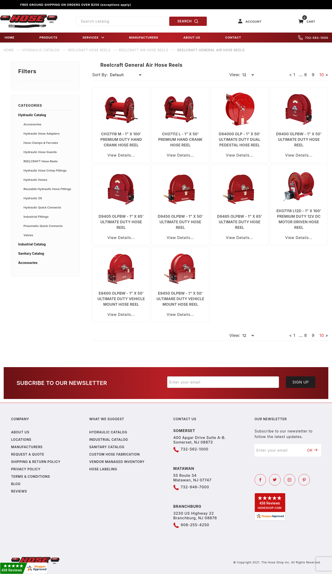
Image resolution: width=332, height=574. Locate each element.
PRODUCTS (48, 37)
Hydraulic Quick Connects (42, 207)
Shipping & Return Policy (35, 462)
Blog (16, 484)
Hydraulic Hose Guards (40, 152)
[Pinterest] (304, 480)
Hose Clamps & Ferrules (41, 143)
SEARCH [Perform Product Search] (188, 21)
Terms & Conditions (30, 476)
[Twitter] (275, 480)
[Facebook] (260, 480)
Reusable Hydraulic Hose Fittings (47, 189)
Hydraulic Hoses (35, 179)
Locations (21, 439)
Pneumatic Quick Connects (43, 226)
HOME (9, 37)
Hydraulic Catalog (32, 115)
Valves (28, 235)
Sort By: (100, 74)
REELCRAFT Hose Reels (41, 161)
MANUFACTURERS (143, 37)
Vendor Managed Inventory (117, 462)
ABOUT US (191, 37)
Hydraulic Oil (33, 198)
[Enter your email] (223, 382)
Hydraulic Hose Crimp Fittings (45, 170)
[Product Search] (121, 21)
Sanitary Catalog (31, 253)
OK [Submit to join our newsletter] (312, 450)
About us (20, 432)
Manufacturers (27, 447)
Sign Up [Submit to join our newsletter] (301, 382)
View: (234, 74)
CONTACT (233, 37)
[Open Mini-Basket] (306, 21)
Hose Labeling (103, 469)
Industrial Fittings (36, 216)
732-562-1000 (313, 37)
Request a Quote (27, 454)
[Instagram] (289, 480)
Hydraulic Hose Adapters (42, 133)
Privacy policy (26, 469)
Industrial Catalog (32, 244)
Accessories (33, 124)
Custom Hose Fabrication (114, 454)
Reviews (19, 491)
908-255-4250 (195, 525)
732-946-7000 (195, 487)
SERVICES (94, 37)
